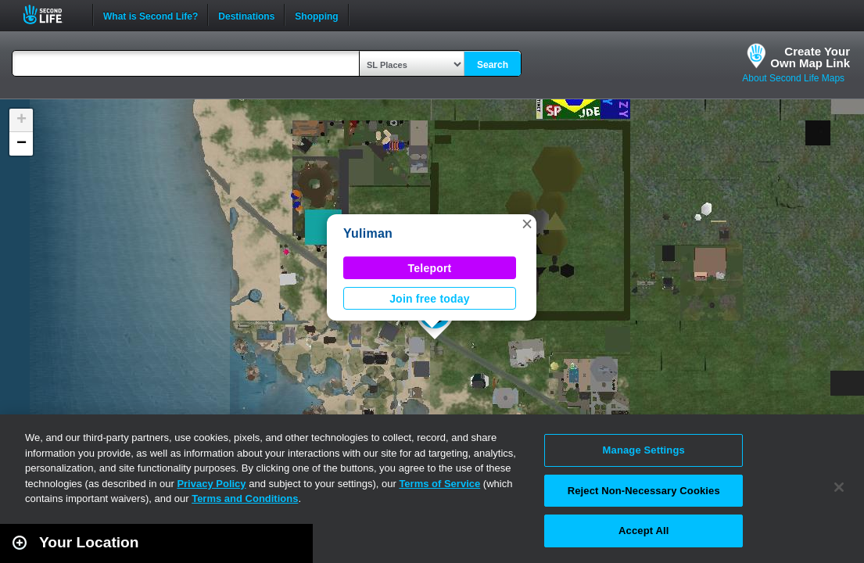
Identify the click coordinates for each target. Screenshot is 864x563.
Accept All (643, 530)
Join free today (429, 298)
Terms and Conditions (245, 498)
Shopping (316, 15)
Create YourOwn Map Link (810, 57)
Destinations (246, 15)
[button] (527, 223)
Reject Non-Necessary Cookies (644, 491)
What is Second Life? (150, 15)
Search (492, 64)
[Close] (839, 487)
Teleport (430, 268)
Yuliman (368, 233)
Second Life (51, 14)
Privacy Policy (211, 483)
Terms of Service (439, 483)
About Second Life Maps (793, 78)
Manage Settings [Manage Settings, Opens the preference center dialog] (644, 450)
